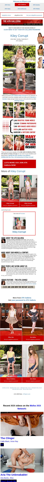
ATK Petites (36, 8)
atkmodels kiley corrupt (17, 389)
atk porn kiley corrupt (27, 389)
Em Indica (33, 337)
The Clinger (7, 438)
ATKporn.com (26, 394)
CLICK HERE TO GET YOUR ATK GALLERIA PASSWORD (22, 29)
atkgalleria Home (6, 15)
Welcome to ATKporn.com (22, 1)
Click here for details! (31, 284)
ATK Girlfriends (22, 8)
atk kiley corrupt (5, 387)
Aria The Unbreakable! (14, 474)
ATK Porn (7, 5)
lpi (2, 444)
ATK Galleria (22, 4)
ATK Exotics (36, 5)
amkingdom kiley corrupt (36, 387)
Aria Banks (5, 478)
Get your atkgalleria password (34, 15)
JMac (12, 478)
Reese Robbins (11, 379)
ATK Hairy (7, 8)
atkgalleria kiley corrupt (14, 387)
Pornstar (22, 213)
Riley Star (11, 337)
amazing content (19, 100)
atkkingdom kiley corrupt (25, 387)
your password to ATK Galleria (24, 300)
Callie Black (5, 441)
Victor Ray (14, 441)
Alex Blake (33, 379)
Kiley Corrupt (19, 36)
